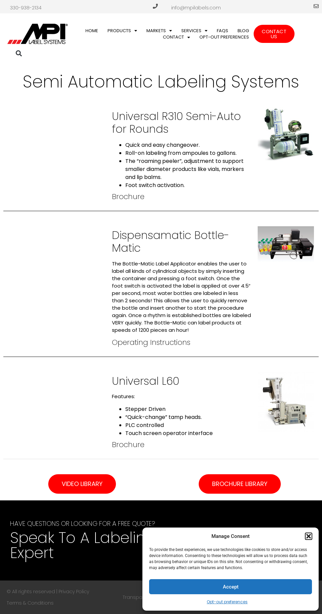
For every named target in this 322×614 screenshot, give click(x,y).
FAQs (222, 30)
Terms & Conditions (30, 603)
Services (194, 30)
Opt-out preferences (227, 602)
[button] (308, 536)
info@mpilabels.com (196, 7)
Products (122, 30)
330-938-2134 (26, 7)
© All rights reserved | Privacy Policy (48, 591)
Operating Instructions (151, 342)
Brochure (128, 196)
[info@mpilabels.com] (316, 6)
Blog (243, 30)
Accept (231, 587)
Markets (159, 30)
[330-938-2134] (155, 6)
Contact (176, 37)
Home (91, 30)
